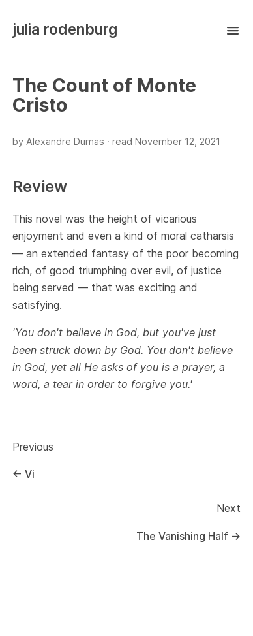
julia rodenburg (64, 29)
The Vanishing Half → (188, 536)
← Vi (23, 474)
